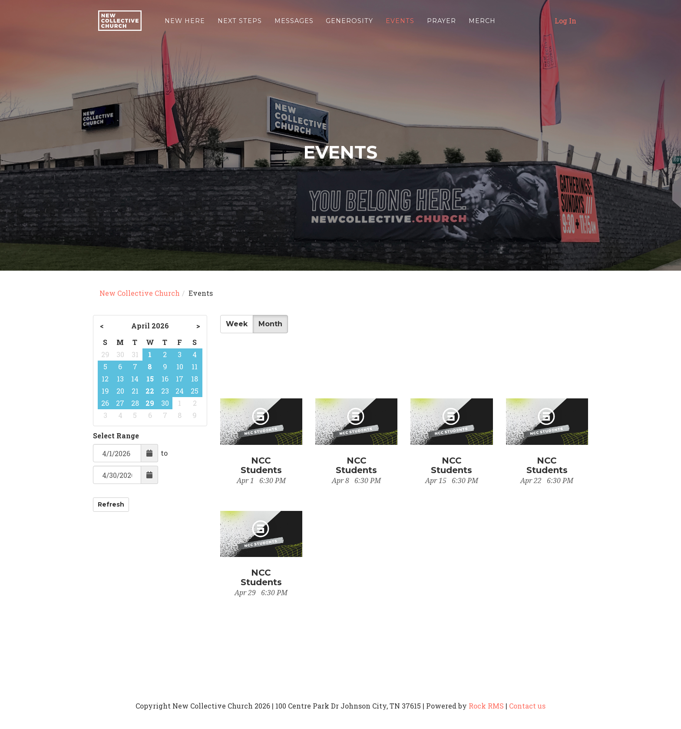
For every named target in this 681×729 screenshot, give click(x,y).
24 (179, 390)
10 (179, 366)
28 (135, 403)
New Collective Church (139, 293)
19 (105, 390)
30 (120, 354)
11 (195, 366)
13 (120, 378)
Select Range (116, 435)
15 (150, 378)
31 (135, 354)
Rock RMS (486, 705)
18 (194, 378)
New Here (185, 24)
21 (135, 390)
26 (105, 403)
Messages (294, 24)
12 (105, 378)
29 (105, 354)
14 (135, 378)
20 (120, 390)
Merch (482, 24)
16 (165, 378)
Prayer (441, 24)
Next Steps (240, 24)
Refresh (111, 504)
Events (400, 24)
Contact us (527, 705)
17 (179, 378)
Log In (565, 23)
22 (149, 390)
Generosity (349, 24)
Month (270, 324)
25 (194, 390)
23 (165, 390)
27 (120, 403)
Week (237, 324)
